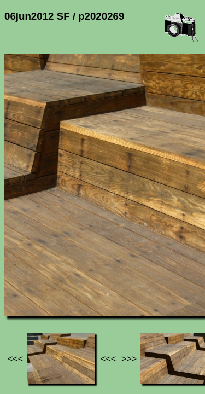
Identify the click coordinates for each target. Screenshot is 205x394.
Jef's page (24, 284)
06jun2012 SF (113, 284)
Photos (65, 284)
